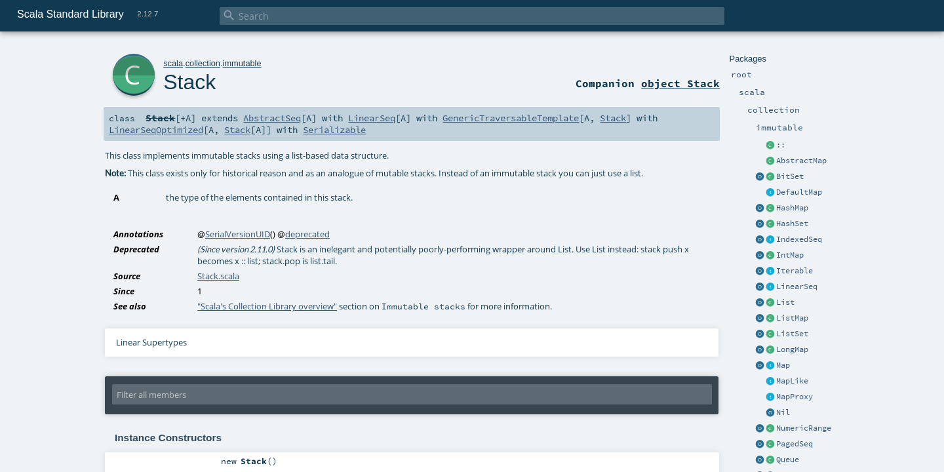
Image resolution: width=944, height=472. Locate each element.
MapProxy (794, 396)
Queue (787, 459)
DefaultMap (799, 192)
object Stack (680, 83)
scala (173, 63)
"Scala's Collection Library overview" (267, 306)
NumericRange (803, 428)
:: (780, 144)
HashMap (792, 207)
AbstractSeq (272, 118)
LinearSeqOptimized (156, 130)
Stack (189, 82)
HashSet (792, 223)
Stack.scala (218, 276)
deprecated (307, 234)
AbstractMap (801, 160)
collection (203, 63)
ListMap (792, 318)
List (785, 302)
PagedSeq (794, 443)
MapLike (792, 380)
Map (783, 365)
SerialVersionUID (237, 234)
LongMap (792, 349)
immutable (242, 63)
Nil (783, 412)
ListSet (792, 333)
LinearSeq (796, 286)
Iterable (794, 270)
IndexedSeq (799, 239)
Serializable (334, 130)
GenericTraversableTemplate (510, 118)
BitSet (790, 176)
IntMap (790, 255)
